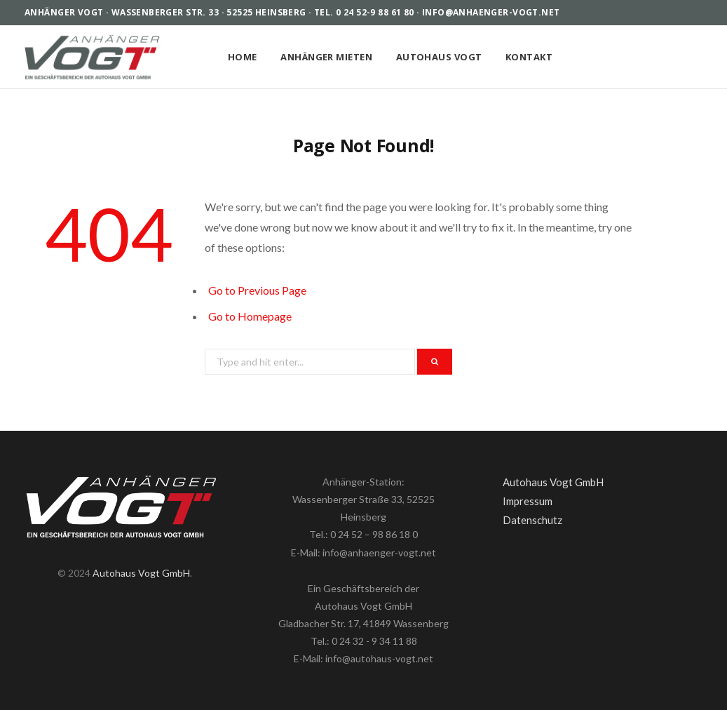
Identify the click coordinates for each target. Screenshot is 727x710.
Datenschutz (532, 520)
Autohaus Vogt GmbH (141, 573)
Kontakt (528, 57)
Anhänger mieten (326, 57)
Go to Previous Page (257, 290)
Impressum (527, 501)
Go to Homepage (250, 316)
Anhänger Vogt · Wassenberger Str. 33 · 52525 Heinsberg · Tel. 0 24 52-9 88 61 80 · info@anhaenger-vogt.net (292, 12)
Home (242, 57)
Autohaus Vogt (439, 57)
